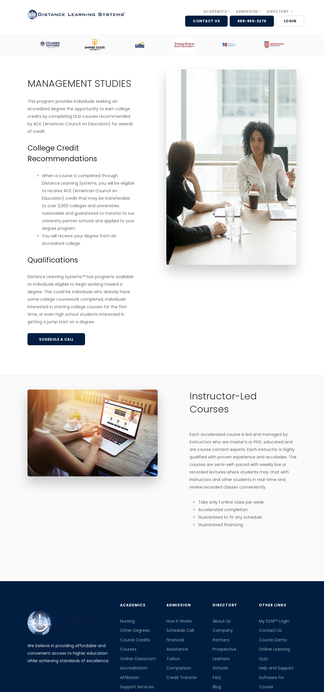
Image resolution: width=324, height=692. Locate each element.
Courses (128, 649)
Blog (217, 687)
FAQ (217, 677)
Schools (220, 668)
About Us (222, 621)
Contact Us (270, 630)
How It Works (179, 621)
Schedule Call (180, 630)
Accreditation (134, 668)
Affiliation (129, 677)
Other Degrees (135, 630)
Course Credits (135, 640)
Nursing (127, 621)
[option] (50, 45)
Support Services (137, 687)
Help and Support (276, 668)
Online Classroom (138, 659)
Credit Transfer (181, 677)
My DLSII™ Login (274, 621)
